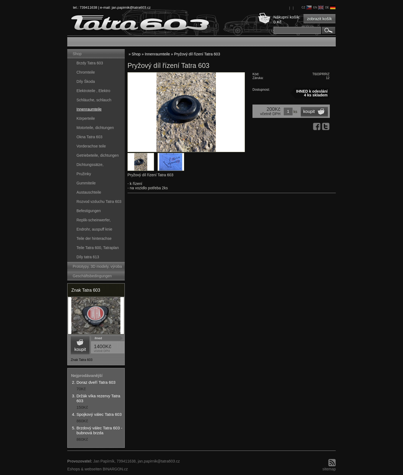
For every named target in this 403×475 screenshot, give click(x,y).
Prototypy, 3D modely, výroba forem (97, 267)
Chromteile (85, 72)
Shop (77, 54)
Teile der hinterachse (93, 238)
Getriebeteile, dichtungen (97, 155)
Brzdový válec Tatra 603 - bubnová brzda (99, 430)
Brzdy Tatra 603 (89, 63)
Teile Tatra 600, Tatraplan (97, 248)
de (330, 7)
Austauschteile (88, 192)
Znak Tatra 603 (85, 290)
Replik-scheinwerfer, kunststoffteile (93, 221)
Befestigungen (88, 211)
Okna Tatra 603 (89, 137)
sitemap (329, 469)
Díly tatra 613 (87, 257)
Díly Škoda (85, 81)
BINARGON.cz (115, 469)
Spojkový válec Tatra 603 (99, 414)
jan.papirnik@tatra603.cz (131, 7)
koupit (80, 349)
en (318, 7)
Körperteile (85, 118)
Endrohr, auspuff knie (94, 229)
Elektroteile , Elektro (93, 91)
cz (307, 7)
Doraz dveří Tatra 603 (96, 382)
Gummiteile (86, 183)
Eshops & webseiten (84, 469)
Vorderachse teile (91, 146)
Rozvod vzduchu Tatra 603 (98, 201)
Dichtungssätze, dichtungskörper (90, 165)
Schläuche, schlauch (93, 100)
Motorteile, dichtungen (95, 127)
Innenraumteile (89, 109)
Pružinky (83, 174)
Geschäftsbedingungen (92, 276)
